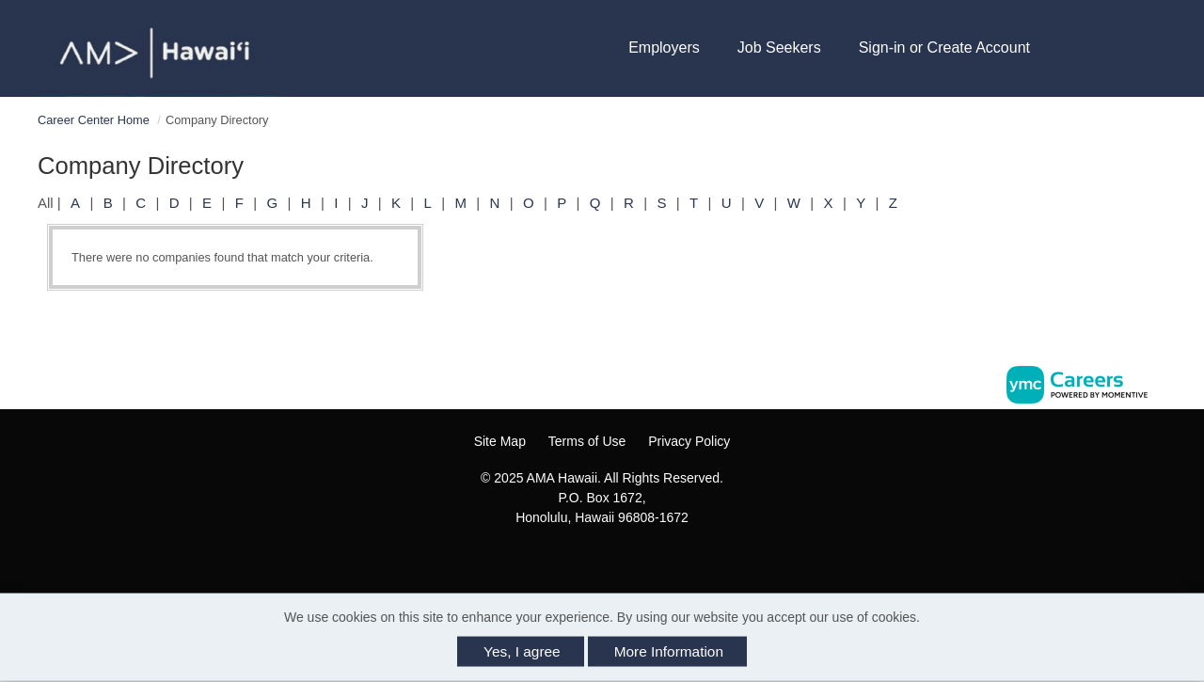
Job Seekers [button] (779, 48)
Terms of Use (587, 441)
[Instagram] (592, 558)
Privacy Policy (689, 441)
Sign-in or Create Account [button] (944, 48)
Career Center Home (94, 120)
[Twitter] (632, 558)
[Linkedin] (612, 558)
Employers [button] (664, 48)
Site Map (500, 441)
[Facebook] (572, 558)
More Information (668, 651)
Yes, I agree (522, 651)
